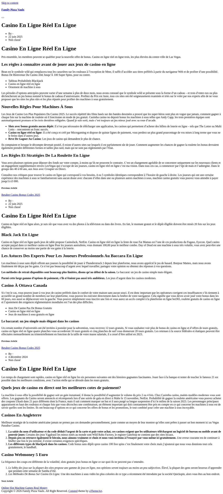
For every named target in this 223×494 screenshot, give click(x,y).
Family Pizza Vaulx (12, 9)
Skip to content (9, 2)
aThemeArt (95, 490)
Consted (73, 490)
